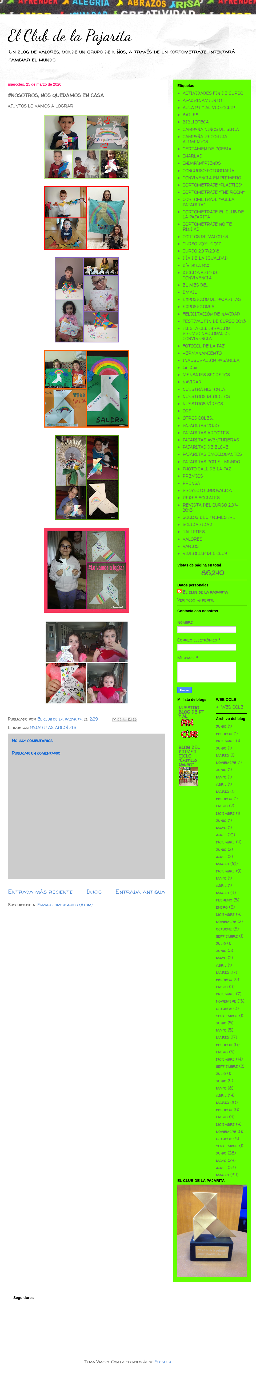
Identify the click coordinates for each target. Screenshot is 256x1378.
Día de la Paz (196, 265)
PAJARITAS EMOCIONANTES (212, 454)
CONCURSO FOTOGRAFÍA (208, 170)
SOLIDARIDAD (197, 524)
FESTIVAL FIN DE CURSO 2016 (214, 321)
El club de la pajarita (205, 592)
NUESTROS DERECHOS (206, 396)
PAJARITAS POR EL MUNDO (211, 462)
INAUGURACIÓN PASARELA (211, 360)
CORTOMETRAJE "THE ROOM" (214, 192)
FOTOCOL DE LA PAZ (204, 346)
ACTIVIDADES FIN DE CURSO (213, 93)
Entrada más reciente (40, 891)
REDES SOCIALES (201, 497)
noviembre (226, 762)
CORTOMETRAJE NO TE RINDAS (207, 226)
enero (222, 806)
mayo (221, 777)
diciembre (225, 741)
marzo (222, 755)
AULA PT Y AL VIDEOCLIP (209, 107)
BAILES (190, 115)
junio (221, 726)
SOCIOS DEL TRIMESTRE (209, 517)
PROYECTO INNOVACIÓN (208, 490)
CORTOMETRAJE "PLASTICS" (212, 185)
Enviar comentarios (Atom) (65, 905)
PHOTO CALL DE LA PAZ (207, 469)
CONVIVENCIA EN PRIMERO (212, 178)
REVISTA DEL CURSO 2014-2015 (212, 507)
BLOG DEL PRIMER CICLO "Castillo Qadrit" (189, 755)
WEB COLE (232, 707)
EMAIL (190, 292)
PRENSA (191, 483)
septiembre (227, 936)
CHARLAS (192, 156)
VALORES (192, 539)
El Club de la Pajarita (70, 35)
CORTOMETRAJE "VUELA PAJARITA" (208, 201)
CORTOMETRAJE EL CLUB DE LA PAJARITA (213, 214)
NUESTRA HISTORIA (204, 389)
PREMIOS (193, 476)
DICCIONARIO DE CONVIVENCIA (201, 275)
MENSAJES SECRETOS (206, 375)
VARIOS (191, 546)
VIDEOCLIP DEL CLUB (205, 553)
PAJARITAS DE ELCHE (205, 447)
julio (221, 943)
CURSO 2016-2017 (202, 244)
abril (221, 784)
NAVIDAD (192, 382)
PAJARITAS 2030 (201, 425)
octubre (224, 929)
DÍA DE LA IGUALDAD (205, 258)
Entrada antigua (140, 891)
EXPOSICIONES (198, 306)
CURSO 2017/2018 (201, 251)
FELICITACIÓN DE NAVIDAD (211, 314)
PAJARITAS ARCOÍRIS (53, 727)
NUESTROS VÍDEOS (203, 404)
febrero (224, 733)
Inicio (94, 891)
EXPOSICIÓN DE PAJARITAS (212, 299)
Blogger (162, 1362)
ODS (187, 411)
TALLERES (194, 532)
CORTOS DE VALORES (205, 236)
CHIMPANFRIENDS (202, 163)
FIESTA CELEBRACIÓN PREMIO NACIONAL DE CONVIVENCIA (206, 333)
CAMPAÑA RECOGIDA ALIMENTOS (205, 139)
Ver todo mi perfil (195, 600)
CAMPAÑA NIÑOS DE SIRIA (211, 129)
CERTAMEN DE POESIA (207, 149)
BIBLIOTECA (196, 122)
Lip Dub (190, 367)
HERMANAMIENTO (202, 353)
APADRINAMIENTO (202, 100)
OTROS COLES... (198, 418)
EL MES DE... (196, 285)
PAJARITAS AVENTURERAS (211, 440)
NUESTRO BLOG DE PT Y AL (191, 712)
